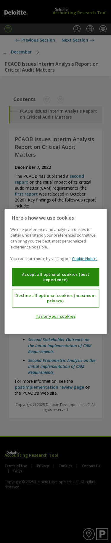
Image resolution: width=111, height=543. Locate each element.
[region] (55, 271)
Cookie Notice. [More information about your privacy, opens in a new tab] (84, 258)
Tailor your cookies (55, 316)
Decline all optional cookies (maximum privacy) (55, 298)
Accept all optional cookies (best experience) (55, 277)
